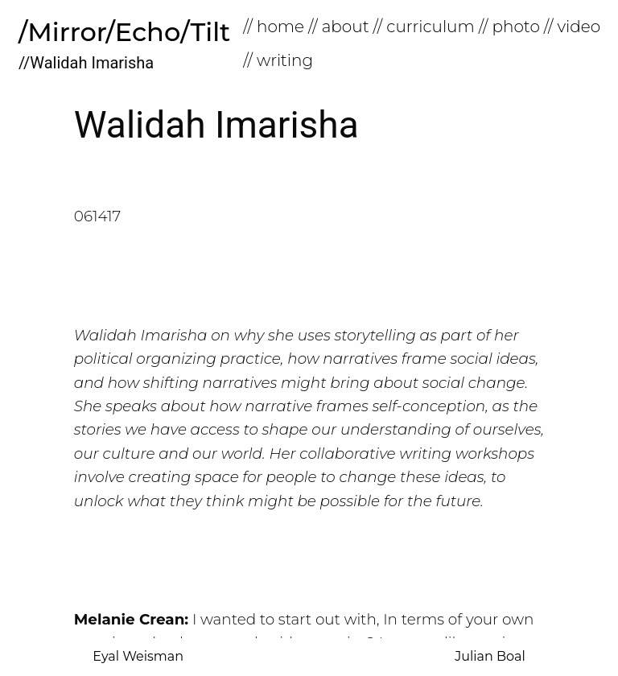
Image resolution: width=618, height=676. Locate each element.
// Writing (278, 60)
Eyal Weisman (138, 656)
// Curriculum (424, 26)
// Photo (509, 26)
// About (338, 26)
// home (273, 26)
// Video (572, 26)
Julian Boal (490, 656)
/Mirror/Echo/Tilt (124, 31)
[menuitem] (275, 26)
